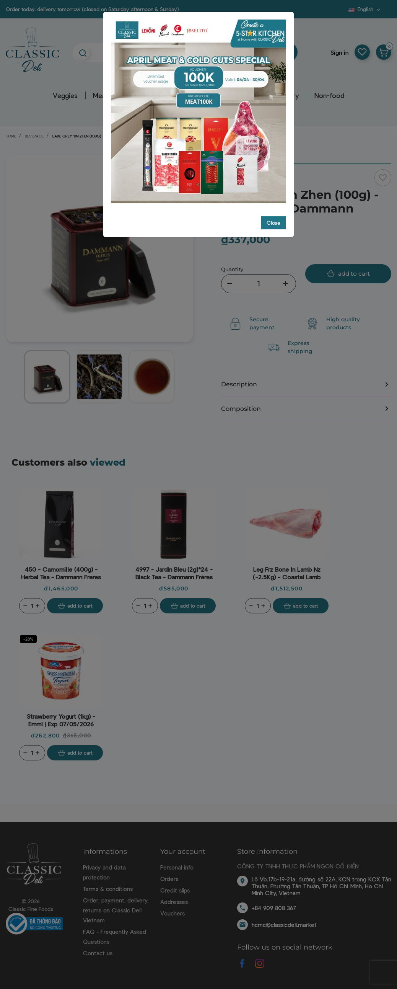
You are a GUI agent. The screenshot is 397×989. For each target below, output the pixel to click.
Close (273, 222)
